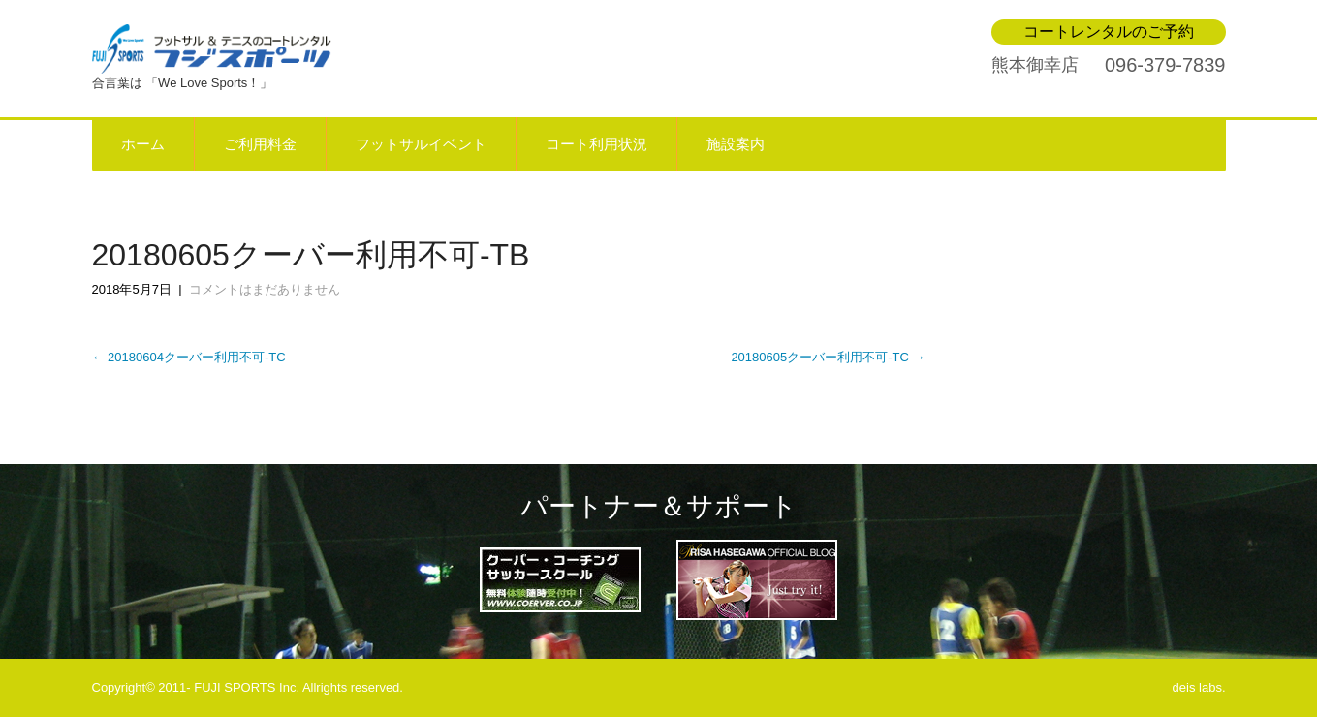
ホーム (143, 144)
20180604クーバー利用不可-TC (189, 357)
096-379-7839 (1165, 65)
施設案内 (735, 144)
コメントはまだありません (264, 289)
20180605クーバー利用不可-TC (828, 357)
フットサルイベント (421, 144)
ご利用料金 (260, 144)
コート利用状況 (596, 144)
